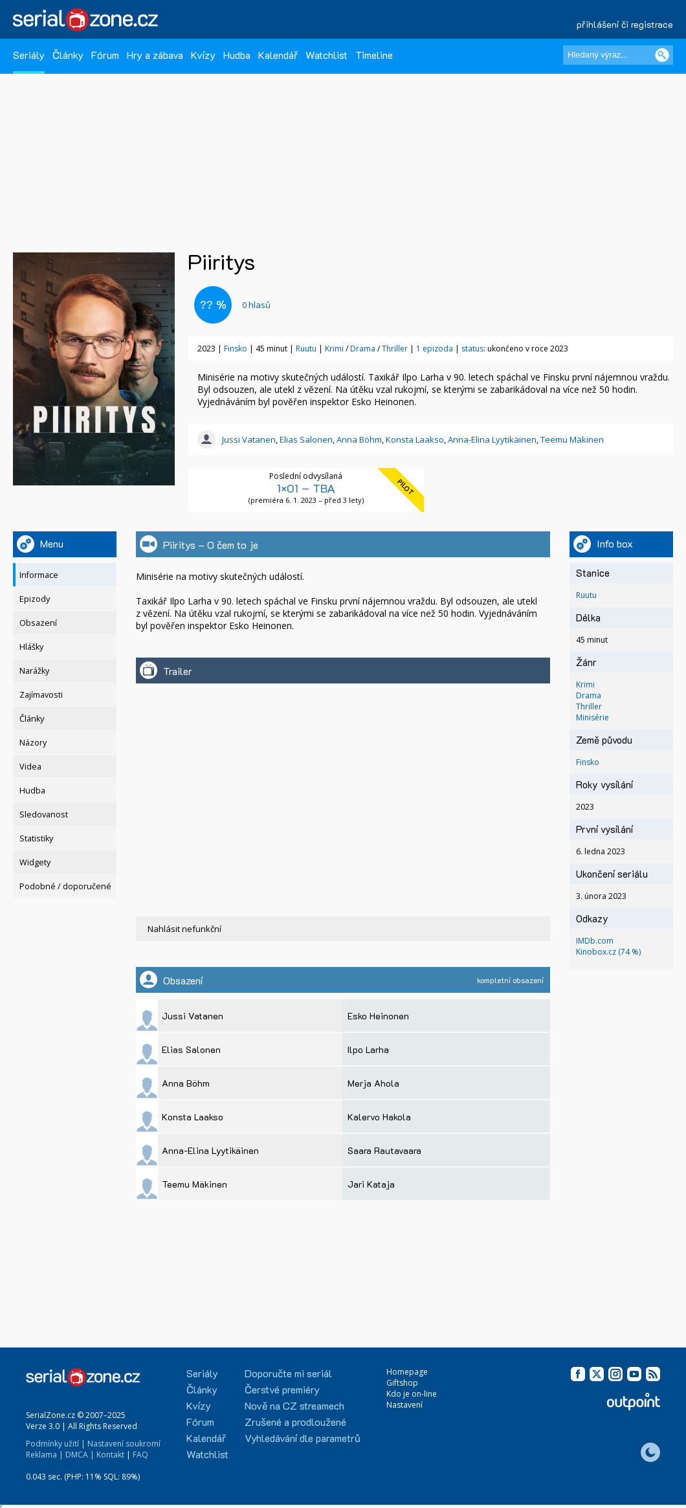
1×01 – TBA (306, 488)
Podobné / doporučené (65, 886)
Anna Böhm (359, 439)
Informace (38, 575)
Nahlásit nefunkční (184, 929)
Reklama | (44, 1454)
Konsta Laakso (415, 439)
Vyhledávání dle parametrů (302, 1438)
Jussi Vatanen (249, 439)
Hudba (236, 54)
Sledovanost (43, 814)
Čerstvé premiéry (282, 1389)
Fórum (105, 54)
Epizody (34, 598)
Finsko (235, 348)
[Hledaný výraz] (618, 55)
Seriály (29, 54)
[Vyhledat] (662, 55)
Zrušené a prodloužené (295, 1421)
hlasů (256, 305)
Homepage (407, 1371)
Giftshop (402, 1382)
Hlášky (31, 646)
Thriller (396, 348)
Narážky (34, 670)
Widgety (34, 862)
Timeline (374, 54)
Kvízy (203, 54)
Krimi (335, 348)
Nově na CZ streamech (294, 1405)
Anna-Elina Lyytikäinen (492, 439)
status (472, 348)
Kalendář (278, 54)
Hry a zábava (155, 54)
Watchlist (326, 54)
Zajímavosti (41, 694)
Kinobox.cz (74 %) (608, 951)
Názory (33, 742)
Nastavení (404, 1404)
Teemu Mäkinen (572, 439)
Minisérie (592, 717)
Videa (30, 766)
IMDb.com (595, 940)
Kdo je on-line (411, 1393)
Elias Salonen (306, 439)
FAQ (140, 1454)
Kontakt (110, 1454)
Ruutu (306, 348)
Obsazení (38, 622)
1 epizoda (434, 348)
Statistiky (36, 838)
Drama (363, 348)
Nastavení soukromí (123, 1443)
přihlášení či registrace (625, 24)
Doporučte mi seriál (288, 1373)
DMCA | (79, 1454)
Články (67, 54)
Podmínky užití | (55, 1443)
